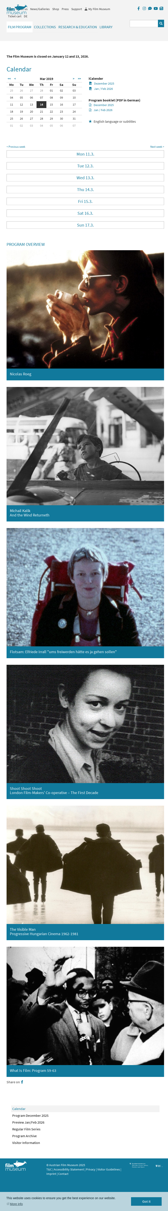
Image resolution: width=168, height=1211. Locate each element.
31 (74, 119)
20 (31, 111)
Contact (63, 1174)
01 (51, 90)
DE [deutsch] (25, 16)
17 (74, 104)
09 (61, 97)
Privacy (90, 1169)
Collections (45, 27)
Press (65, 9)
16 (61, 104)
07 (41, 97)
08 (51, 97)
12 (21, 104)
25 (11, 90)
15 (51, 104)
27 (31, 90)
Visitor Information (26, 1142)
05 (21, 97)
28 (41, 90)
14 (41, 104)
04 (11, 97)
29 (51, 119)
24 (74, 111)
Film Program (19, 27)
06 (31, 97)
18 (11, 111)
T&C (49, 1169)
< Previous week (16, 147)
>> (79, 79)
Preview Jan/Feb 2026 (28, 1122)
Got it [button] (146, 1201)
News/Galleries (40, 9)
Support (76, 9)
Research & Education (77, 27)
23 (61, 111)
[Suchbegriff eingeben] (144, 23)
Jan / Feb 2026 (101, 89)
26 (21, 90)
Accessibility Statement (69, 1169)
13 (31, 104)
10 (74, 97)
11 (11, 104)
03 (74, 90)
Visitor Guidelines (109, 1169)
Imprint (51, 1174)
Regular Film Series (26, 1129)
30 (61, 119)
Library (106, 27)
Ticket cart (14, 16)
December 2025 (101, 105)
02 (61, 90)
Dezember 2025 (101, 83)
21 (41, 111)
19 (21, 111)
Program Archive (24, 1136)
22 (51, 111)
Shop (55, 9)
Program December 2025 (30, 1115)
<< (9, 79)
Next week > (157, 147)
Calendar (19, 1108)
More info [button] (16, 1204)
